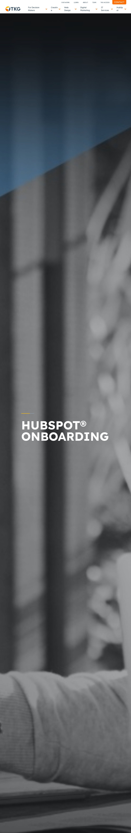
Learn (76, 2)
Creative (54, 8)
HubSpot (120, 8)
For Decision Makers (33, 8)
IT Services (105, 8)
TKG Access (105, 2)
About (85, 2)
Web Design (67, 8)
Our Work (65, 2)
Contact (119, 2)
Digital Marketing (85, 8)
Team (94, 2)
